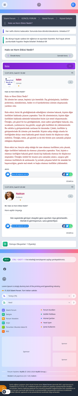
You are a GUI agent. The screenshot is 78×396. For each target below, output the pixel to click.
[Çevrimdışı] (6, 79)
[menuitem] (73, 5)
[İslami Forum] (39, 4)
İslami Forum (9, 18)
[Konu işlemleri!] (6, 391)
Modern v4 (12, 376)
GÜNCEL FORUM (28, 18)
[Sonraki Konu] (56, 56)
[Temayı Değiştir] (39, 302)
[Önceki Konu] (22, 56)
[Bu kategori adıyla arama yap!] (70, 66)
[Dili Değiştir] (39, 296)
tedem (33, 376)
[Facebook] (5, 269)
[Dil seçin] (4, 296)
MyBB (22, 372)
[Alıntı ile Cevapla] (69, 181)
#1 (72, 73)
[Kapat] (5, 5)
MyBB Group (40, 372)
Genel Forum (48, 18)
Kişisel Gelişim (66, 18)
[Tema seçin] (4, 302)
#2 (72, 187)
